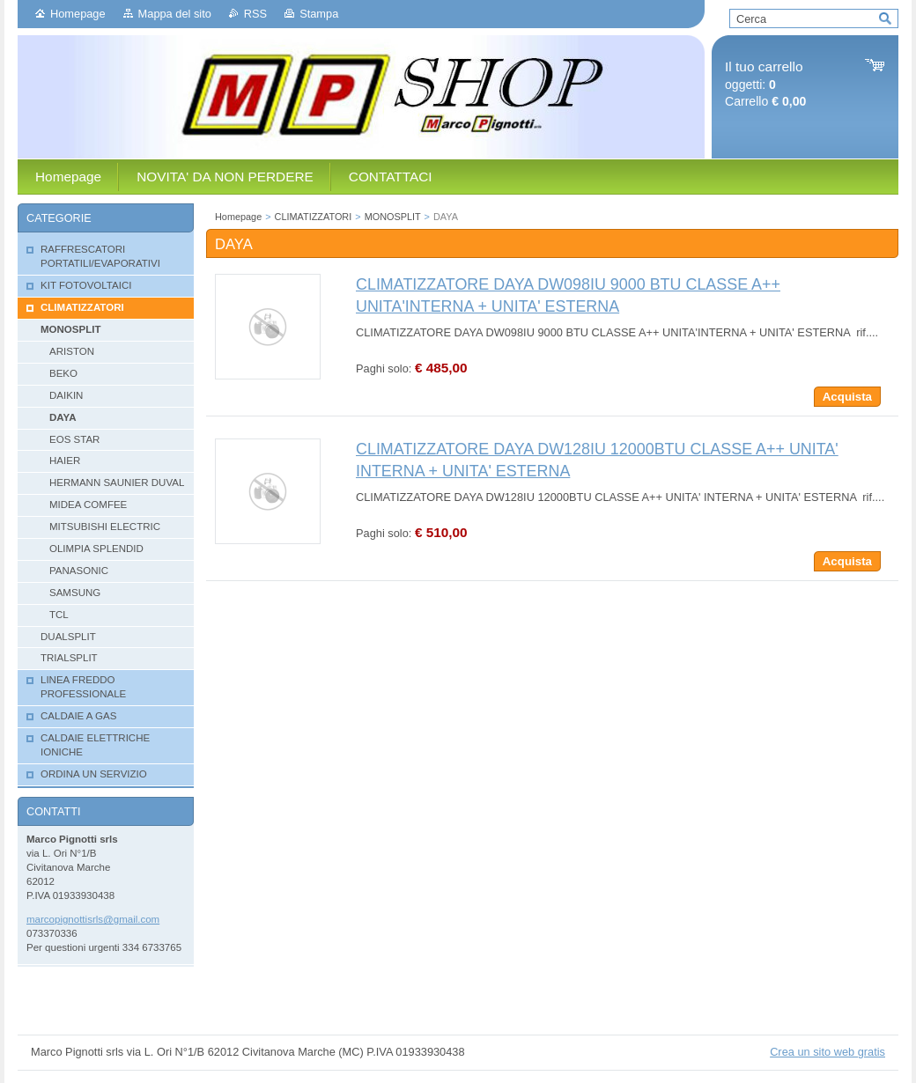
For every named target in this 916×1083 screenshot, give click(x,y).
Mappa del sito (174, 13)
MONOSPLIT (393, 216)
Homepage (78, 13)
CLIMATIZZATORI (313, 216)
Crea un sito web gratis (827, 1051)
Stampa (318, 13)
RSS (255, 13)
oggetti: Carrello (765, 84)
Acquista (847, 396)
